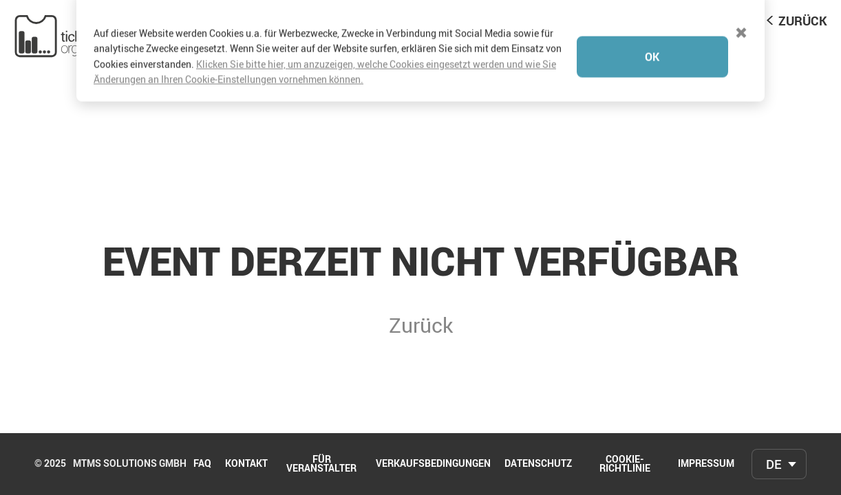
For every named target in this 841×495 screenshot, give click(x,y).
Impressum (706, 464)
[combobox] (779, 464)
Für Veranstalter (321, 464)
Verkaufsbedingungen (433, 464)
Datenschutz (538, 464)
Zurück (802, 20)
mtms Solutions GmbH (130, 464)
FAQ (202, 464)
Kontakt (246, 464)
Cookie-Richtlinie (624, 464)
